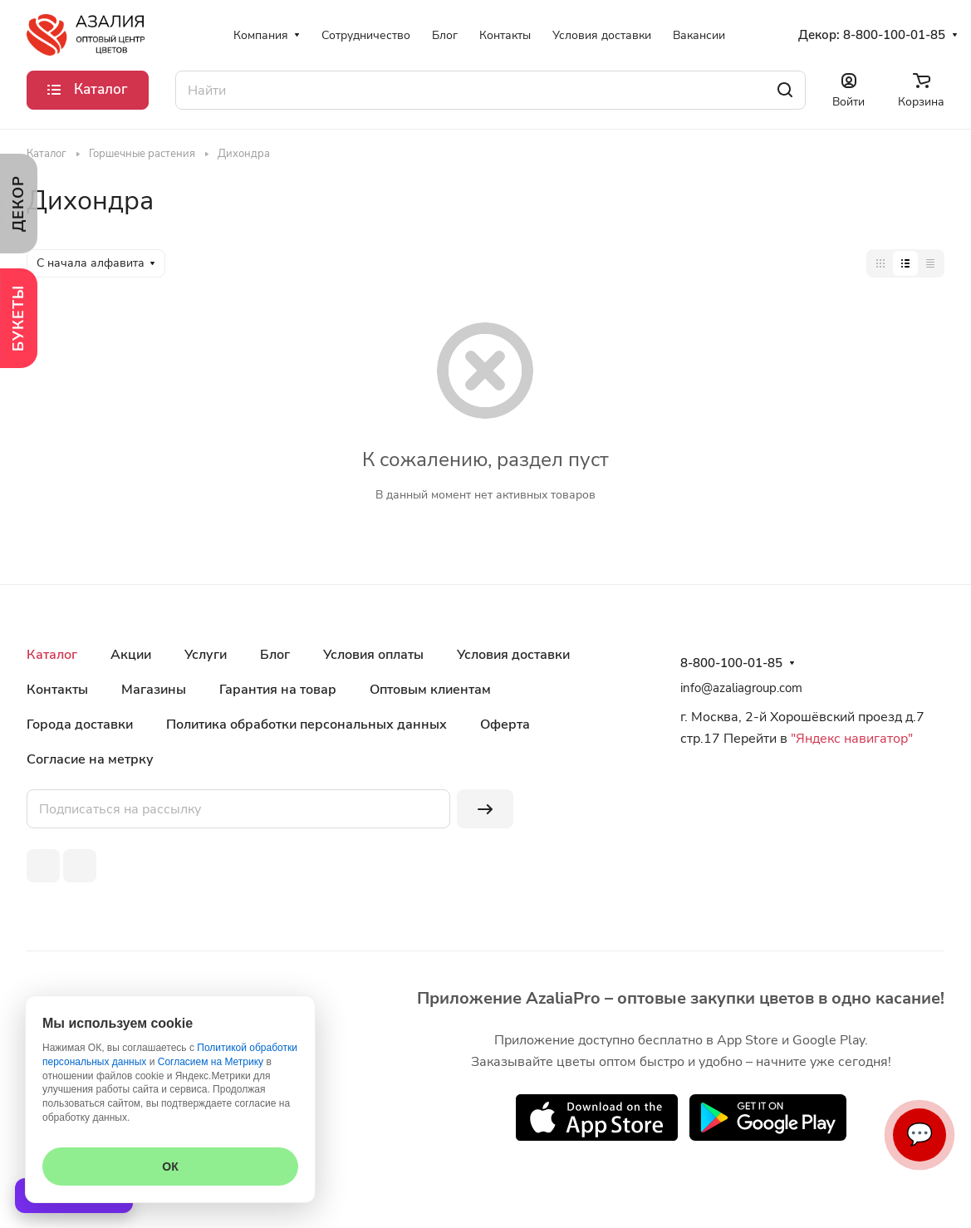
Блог (275, 655)
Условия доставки (513, 655)
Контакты (57, 689)
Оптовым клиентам (430, 689)
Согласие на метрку (90, 759)
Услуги (205, 655)
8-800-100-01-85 (894, 34)
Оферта (505, 724)
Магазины (153, 689)
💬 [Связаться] (919, 1134)
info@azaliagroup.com (741, 688)
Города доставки (80, 724)
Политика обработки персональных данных (306, 724)
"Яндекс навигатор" (850, 738)
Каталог (52, 655)
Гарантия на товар (277, 689)
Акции (130, 655)
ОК (170, 1166)
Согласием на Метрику (210, 1062)
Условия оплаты (373, 655)
